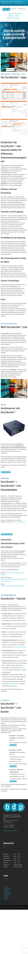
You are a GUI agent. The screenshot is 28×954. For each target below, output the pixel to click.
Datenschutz (6, 831)
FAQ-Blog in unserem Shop (18, 522)
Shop (5, 899)
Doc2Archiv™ (9, 19)
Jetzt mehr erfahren (6, 472)
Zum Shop (17, 19)
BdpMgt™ (6, 890)
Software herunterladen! (7, 534)
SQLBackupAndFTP (13, 683)
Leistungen (10, 17)
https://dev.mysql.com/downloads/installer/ (12, 586)
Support (17, 15)
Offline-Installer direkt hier (19, 647)
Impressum (15, 831)
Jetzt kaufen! (13, 744)
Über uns (11, 15)
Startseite (10, 13)
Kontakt (17, 17)
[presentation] (12, 529)
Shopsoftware (18, 13)
